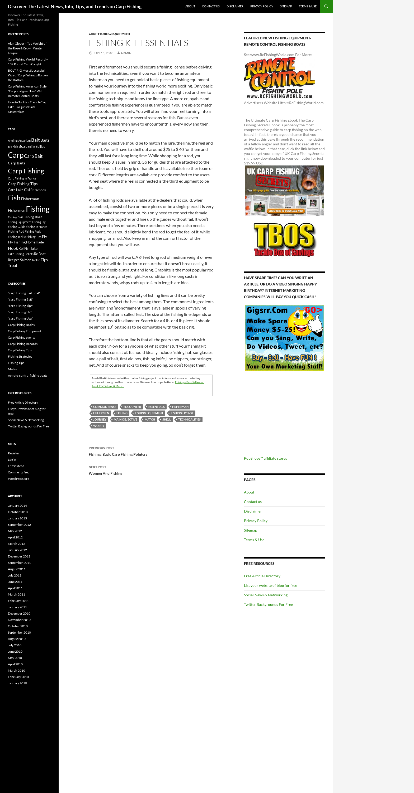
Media (12, 369)
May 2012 (15, 531)
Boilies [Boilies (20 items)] (40, 147)
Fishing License (182, 413)
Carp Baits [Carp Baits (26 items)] (16, 163)
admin (126, 53)
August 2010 (17, 639)
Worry (98, 425)
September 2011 (19, 563)
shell (166, 419)
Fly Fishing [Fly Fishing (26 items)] (17, 242)
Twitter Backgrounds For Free (268, 604)
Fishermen (101, 413)
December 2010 (19, 613)
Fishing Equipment (149, 413)
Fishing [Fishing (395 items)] (38, 208)
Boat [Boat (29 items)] (22, 146)
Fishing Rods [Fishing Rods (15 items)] (33, 231)
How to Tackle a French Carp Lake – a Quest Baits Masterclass (27, 107)
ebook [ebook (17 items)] (41, 190)
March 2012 (16, 544)
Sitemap (286, 6)
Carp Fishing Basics (21, 325)
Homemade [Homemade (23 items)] (35, 242)
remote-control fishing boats (27, 375)
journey (99, 419)
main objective (125, 419)
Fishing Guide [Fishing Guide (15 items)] (16, 226)
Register (13, 453)
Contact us (211, 6)
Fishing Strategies (20, 356)
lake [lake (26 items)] (34, 248)
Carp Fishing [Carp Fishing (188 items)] (26, 171)
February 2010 (18, 677)
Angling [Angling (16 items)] (13, 140)
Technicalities (189, 419)
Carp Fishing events (21, 337)
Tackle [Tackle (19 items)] (36, 260)
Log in (12, 460)
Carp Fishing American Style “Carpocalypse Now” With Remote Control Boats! (27, 91)
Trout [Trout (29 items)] (12, 265)
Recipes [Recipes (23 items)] (14, 260)
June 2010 (15, 651)
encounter (132, 406)
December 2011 (19, 556)
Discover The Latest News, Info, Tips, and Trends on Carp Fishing (75, 6)
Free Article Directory (262, 576)
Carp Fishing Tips (20, 350)
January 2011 (17, 607)
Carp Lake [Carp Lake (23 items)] (15, 190)
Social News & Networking (266, 595)
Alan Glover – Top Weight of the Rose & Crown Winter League (27, 48)
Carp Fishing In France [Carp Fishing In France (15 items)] (22, 178)
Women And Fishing (151, 470)
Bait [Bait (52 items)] (35, 140)
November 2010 (19, 620)
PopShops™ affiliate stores (265, 458)
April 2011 (15, 588)
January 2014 (17, 506)
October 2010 (18, 626)
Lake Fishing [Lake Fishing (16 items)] (16, 254)
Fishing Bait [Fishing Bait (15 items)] (15, 217)
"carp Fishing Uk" (20, 312)
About (190, 6)
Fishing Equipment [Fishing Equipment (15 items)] (19, 222)
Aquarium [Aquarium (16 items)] (24, 140)
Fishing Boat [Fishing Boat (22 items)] (32, 217)
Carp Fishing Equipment (109, 34)
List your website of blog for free (270, 585)
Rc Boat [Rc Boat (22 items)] (40, 254)
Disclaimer (235, 6)
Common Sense (104, 406)
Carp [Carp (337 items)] (15, 154)
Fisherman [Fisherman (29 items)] (30, 199)
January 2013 (17, 518)
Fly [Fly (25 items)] (44, 236)
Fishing (122, 413)
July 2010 (14, 645)
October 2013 (18, 512)
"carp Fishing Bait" (20, 299)
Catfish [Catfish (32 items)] (30, 189)
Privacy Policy (261, 6)
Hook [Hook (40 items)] (13, 248)
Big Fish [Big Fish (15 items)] (13, 146)
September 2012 (19, 525)
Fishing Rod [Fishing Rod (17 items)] (16, 231)
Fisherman (180, 406)
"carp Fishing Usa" (20, 318)
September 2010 (19, 632)
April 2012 (15, 537)
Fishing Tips (16, 363)
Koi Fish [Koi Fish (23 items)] (24, 248)
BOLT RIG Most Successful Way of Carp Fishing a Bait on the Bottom (28, 75)
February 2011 (18, 601)
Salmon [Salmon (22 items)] (25, 260)
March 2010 (16, 670)
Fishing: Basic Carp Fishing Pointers (151, 451)
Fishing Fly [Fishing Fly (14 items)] (39, 222)
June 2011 (15, 582)
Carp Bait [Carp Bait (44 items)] (33, 156)
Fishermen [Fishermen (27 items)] (16, 210)
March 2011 (16, 594)
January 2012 (17, 550)
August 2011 (17, 569)
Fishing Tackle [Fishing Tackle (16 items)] (17, 236)
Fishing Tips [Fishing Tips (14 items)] (33, 236)
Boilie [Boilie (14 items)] (31, 146)
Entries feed (16, 466)
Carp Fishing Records (22, 344)
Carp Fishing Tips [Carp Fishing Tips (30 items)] (23, 183)
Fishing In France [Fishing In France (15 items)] (36, 226)
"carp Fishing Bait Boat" (24, 293)
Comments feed (19, 472)
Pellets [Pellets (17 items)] (29, 254)
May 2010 (15, 658)
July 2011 (14, 575)
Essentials (156, 406)
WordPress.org (18, 479)
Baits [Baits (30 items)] (45, 140)
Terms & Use (308, 6)
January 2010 (17, 683)
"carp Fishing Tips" (21, 306)
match (150, 419)
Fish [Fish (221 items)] (14, 197)
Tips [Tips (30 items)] (44, 259)
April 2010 (15, 664)
